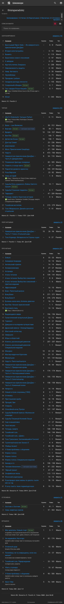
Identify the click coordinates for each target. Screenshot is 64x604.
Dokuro (8, 258)
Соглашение (31, 602)
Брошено (57, 20)
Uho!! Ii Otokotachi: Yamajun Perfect (18, 117)
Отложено (57, 18)
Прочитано (47, 18)
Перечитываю (35, 18)
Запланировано (14, 18)
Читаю (25, 18)
